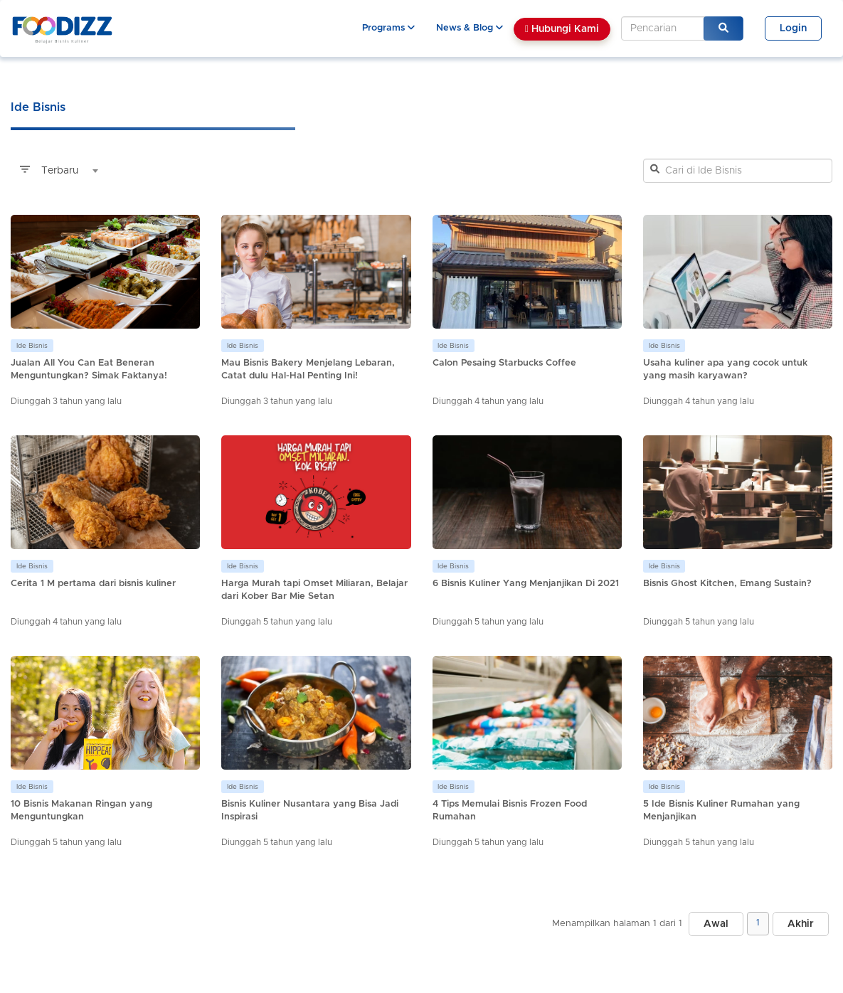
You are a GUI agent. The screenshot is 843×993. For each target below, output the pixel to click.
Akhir (801, 924)
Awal (716, 924)
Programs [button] (388, 28)
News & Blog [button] (469, 28)
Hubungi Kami (562, 29)
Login (793, 28)
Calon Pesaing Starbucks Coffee (504, 363)
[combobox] (57, 171)
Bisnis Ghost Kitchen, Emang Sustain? (727, 583)
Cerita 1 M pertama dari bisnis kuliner (93, 583)
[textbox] (56, 170)
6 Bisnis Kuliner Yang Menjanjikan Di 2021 (526, 583)
